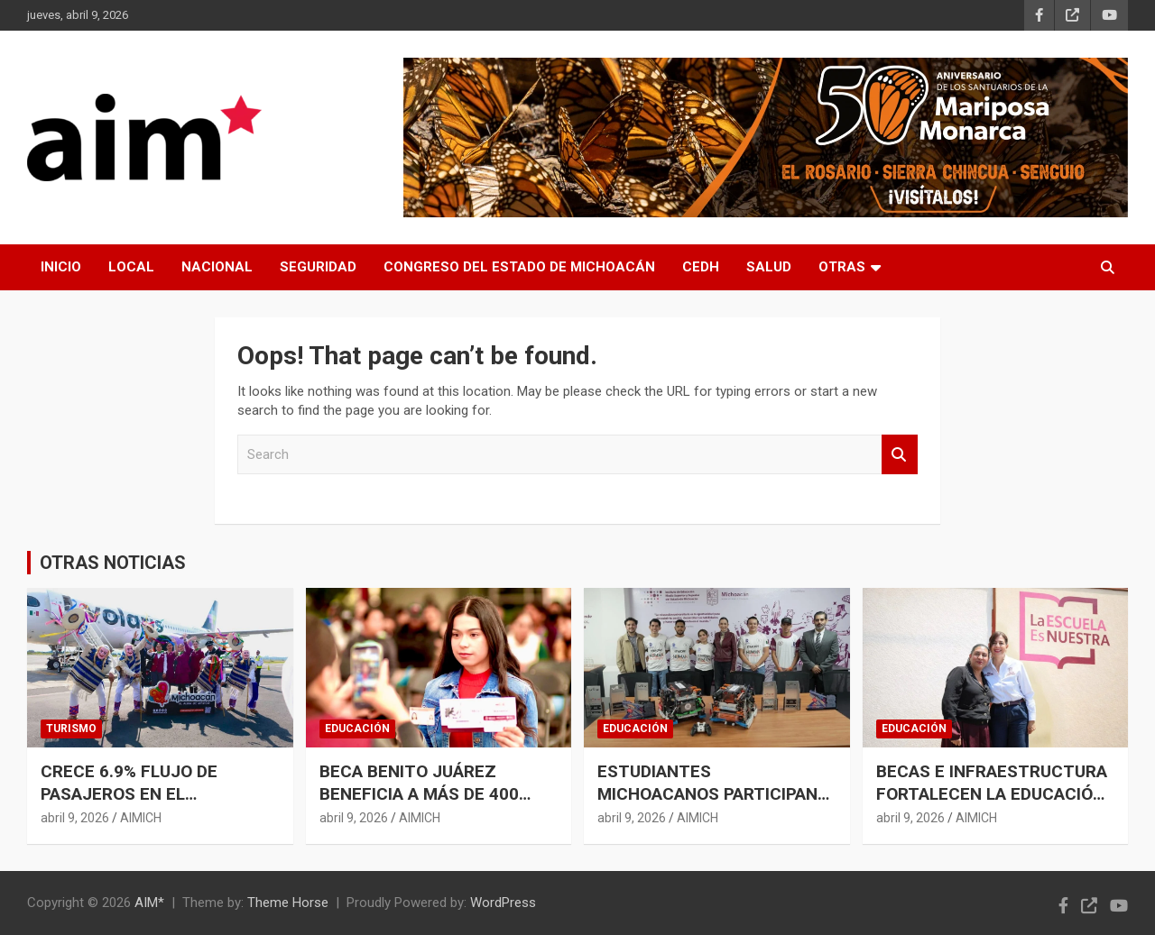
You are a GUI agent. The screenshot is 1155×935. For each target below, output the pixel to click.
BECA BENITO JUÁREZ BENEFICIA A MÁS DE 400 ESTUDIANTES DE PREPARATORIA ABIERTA (419, 804)
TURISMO (71, 728)
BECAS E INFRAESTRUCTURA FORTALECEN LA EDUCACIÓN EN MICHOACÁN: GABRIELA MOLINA (991, 804)
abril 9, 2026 (75, 818)
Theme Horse (287, 902)
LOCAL (131, 267)
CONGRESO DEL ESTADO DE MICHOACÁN (519, 267)
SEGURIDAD (318, 267)
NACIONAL (217, 267)
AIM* (149, 902)
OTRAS (841, 267)
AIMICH (141, 818)
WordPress (503, 902)
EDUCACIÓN (357, 728)
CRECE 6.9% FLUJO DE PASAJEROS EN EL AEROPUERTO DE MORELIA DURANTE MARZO (145, 804)
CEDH (700, 267)
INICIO (61, 267)
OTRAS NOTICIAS (113, 562)
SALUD (768, 267)
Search (900, 455)
